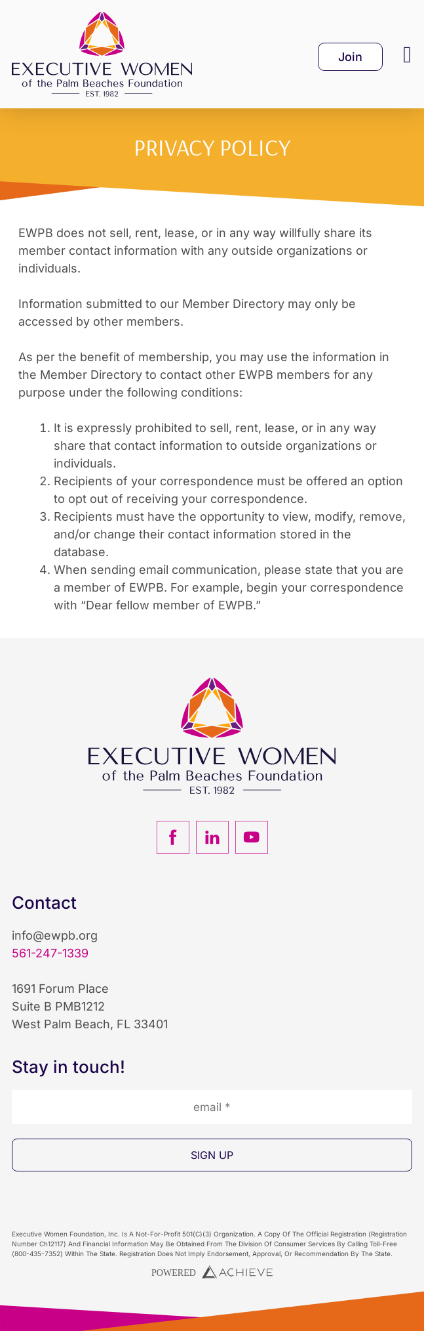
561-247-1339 (50, 953)
